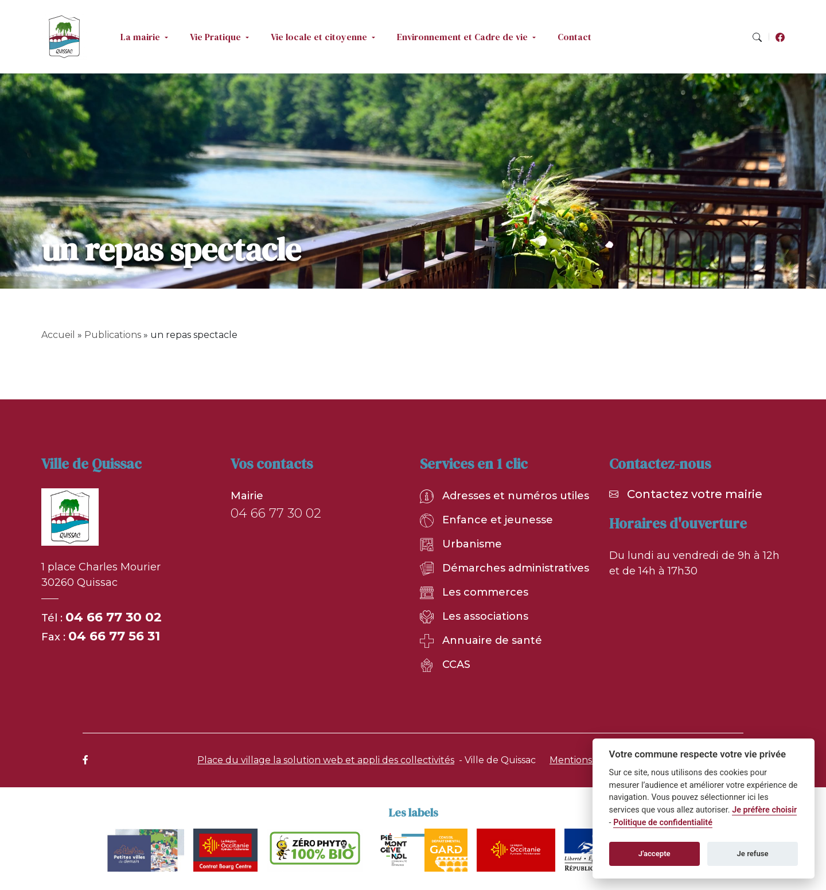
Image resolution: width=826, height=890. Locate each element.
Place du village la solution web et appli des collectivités (325, 760)
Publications (112, 334)
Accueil (58, 334)
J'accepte (654, 853)
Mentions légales (588, 760)
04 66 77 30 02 (113, 617)
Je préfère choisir (764, 810)
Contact (574, 36)
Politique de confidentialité (662, 822)
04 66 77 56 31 (114, 636)
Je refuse (753, 853)
